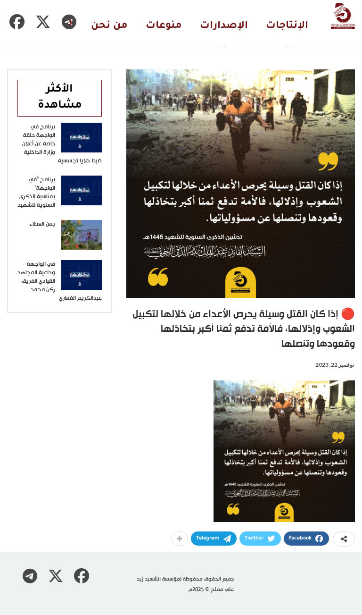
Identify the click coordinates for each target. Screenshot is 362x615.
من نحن (109, 26)
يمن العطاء (42, 224)
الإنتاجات (287, 26)
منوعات (164, 26)
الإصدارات (224, 26)
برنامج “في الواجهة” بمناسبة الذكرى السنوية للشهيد (36, 193)
